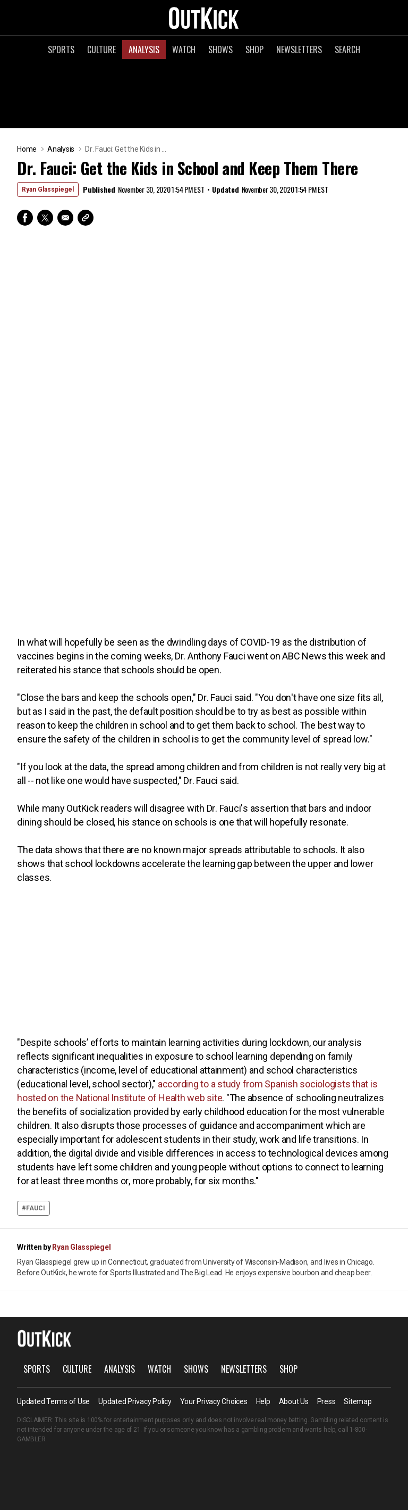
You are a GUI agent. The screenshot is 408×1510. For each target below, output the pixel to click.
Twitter (45, 218)
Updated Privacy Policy (135, 1401)
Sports (61, 49)
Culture (101, 49)
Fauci (35, 1208)
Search (347, 49)
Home (27, 149)
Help (263, 1401)
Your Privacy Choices (214, 1401)
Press (326, 1401)
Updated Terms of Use (53, 1401)
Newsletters (299, 49)
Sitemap (357, 1401)
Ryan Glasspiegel (48, 189)
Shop (254, 49)
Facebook (25, 218)
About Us (294, 1401)
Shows (220, 49)
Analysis (144, 49)
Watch (184, 49)
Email (65, 218)
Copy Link (86, 218)
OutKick (204, 17)
